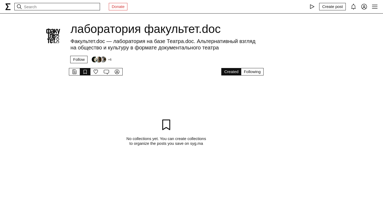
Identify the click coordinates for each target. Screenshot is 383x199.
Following (252, 71)
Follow (79, 59)
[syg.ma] (8, 6)
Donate (118, 6)
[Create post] (332, 6)
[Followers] (101, 59)
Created (231, 71)
